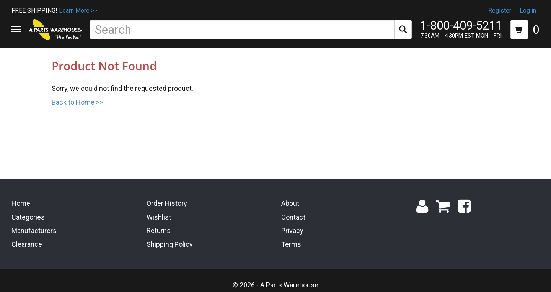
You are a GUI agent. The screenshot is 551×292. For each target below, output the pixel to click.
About (290, 203)
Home (20, 203)
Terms (291, 244)
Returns (159, 230)
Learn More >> (78, 10)
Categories (28, 217)
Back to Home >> (77, 102)
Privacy (292, 230)
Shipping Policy (170, 244)
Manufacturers (34, 230)
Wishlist (159, 217)
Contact (293, 217)
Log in (528, 10)
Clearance (26, 244)
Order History (167, 203)
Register (499, 10)
